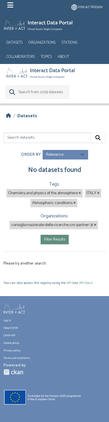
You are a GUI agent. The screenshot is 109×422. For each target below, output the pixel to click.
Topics (46, 57)
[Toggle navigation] (10, 5)
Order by (31, 154)
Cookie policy (11, 343)
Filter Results (54, 239)
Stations (69, 43)
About (63, 57)
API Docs (85, 283)
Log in (7, 320)
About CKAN (10, 328)
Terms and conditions (16, 358)
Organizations (42, 43)
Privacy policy (12, 350)
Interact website (87, 7)
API (69, 283)
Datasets (14, 43)
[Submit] (98, 138)
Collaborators (20, 57)
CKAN (13, 372)
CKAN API (9, 335)
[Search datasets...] (47, 138)
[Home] (8, 116)
